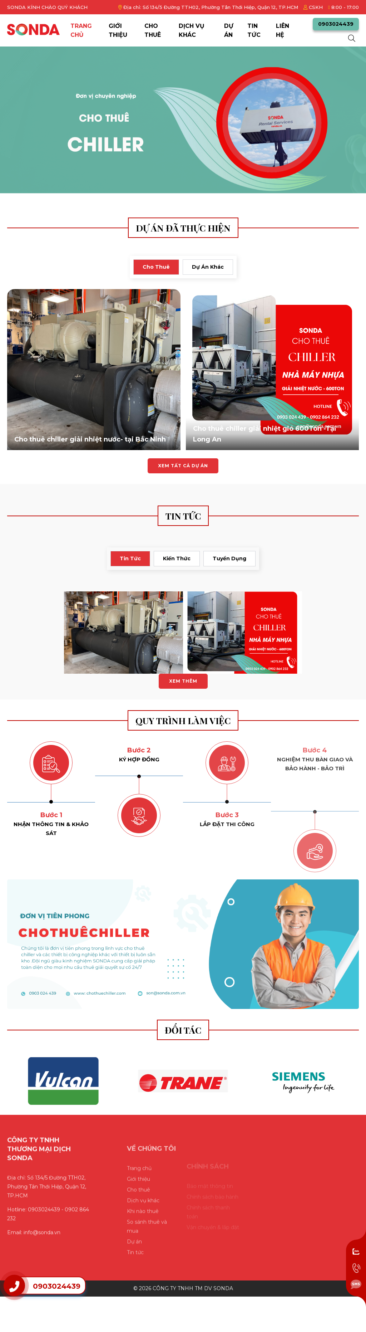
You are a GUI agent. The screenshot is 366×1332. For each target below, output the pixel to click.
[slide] (183, 120)
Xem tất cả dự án (183, 465)
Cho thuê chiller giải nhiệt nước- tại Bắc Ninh (90, 439)
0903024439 (335, 24)
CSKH (313, 7)
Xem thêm (183, 681)
